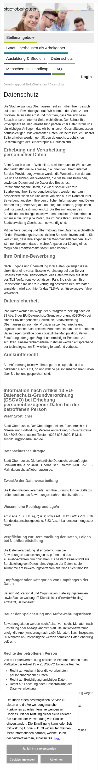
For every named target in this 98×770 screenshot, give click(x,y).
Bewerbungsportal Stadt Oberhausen (25, 84)
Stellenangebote (20, 37)
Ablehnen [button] (56, 759)
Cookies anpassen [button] (22, 759)
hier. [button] (57, 738)
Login (86, 76)
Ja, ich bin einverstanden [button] (39, 748)
